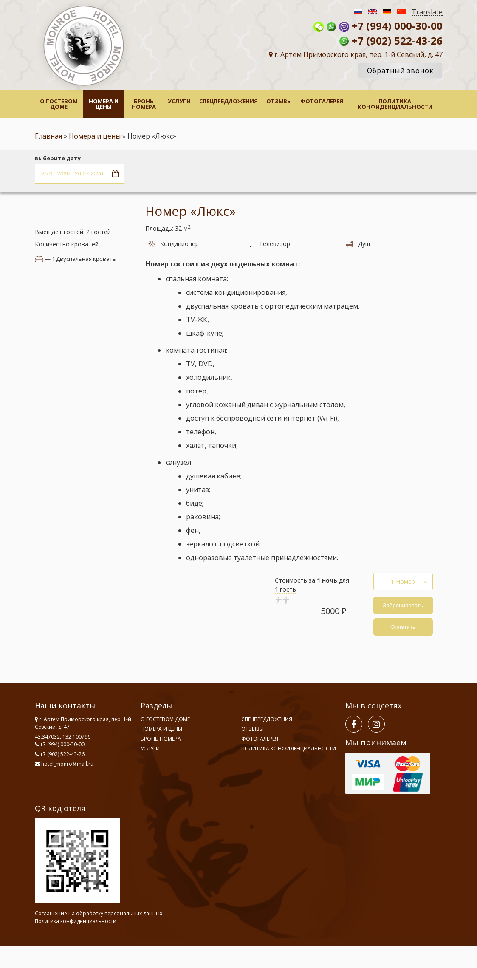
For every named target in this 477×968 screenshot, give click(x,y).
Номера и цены (104, 103)
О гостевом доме (59, 103)
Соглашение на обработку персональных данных (98, 913)
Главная (48, 136)
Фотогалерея (321, 101)
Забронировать (403, 605)
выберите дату (58, 158)
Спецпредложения (228, 101)
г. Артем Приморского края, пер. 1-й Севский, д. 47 (356, 54)
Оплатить (402, 627)
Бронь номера (144, 103)
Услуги (179, 101)
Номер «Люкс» (190, 211)
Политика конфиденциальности (395, 103)
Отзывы (279, 101)
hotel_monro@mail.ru (67, 763)
